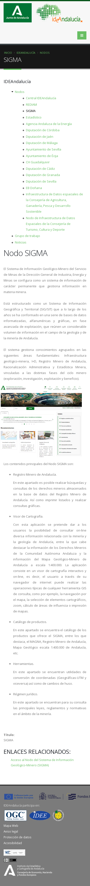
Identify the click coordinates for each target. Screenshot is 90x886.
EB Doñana (34, 188)
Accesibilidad (13, 843)
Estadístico (34, 117)
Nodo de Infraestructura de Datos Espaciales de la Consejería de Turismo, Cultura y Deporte (50, 224)
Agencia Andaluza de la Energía (49, 124)
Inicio (8, 52)
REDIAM (31, 104)
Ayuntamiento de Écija (42, 156)
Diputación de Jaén (39, 136)
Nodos (44, 52)
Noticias (20, 242)
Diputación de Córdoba (43, 130)
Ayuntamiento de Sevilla (43, 149)
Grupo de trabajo (27, 236)
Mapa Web (11, 825)
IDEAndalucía (26, 52)
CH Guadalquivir (38, 162)
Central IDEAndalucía (41, 98)
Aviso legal (11, 831)
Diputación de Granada (43, 175)
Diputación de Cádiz (40, 168)
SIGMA (31, 111)
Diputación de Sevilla (41, 181)
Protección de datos (17, 837)
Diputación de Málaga (42, 143)
